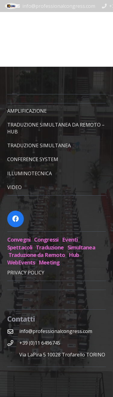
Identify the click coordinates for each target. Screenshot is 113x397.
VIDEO (14, 187)
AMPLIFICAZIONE (27, 111)
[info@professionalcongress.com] (13, 331)
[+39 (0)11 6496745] (13, 343)
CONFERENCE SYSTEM (32, 159)
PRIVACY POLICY (25, 272)
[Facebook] (15, 219)
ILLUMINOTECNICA (29, 173)
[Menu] (105, 19)
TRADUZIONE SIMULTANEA (39, 145)
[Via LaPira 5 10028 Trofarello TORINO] (13, 355)
